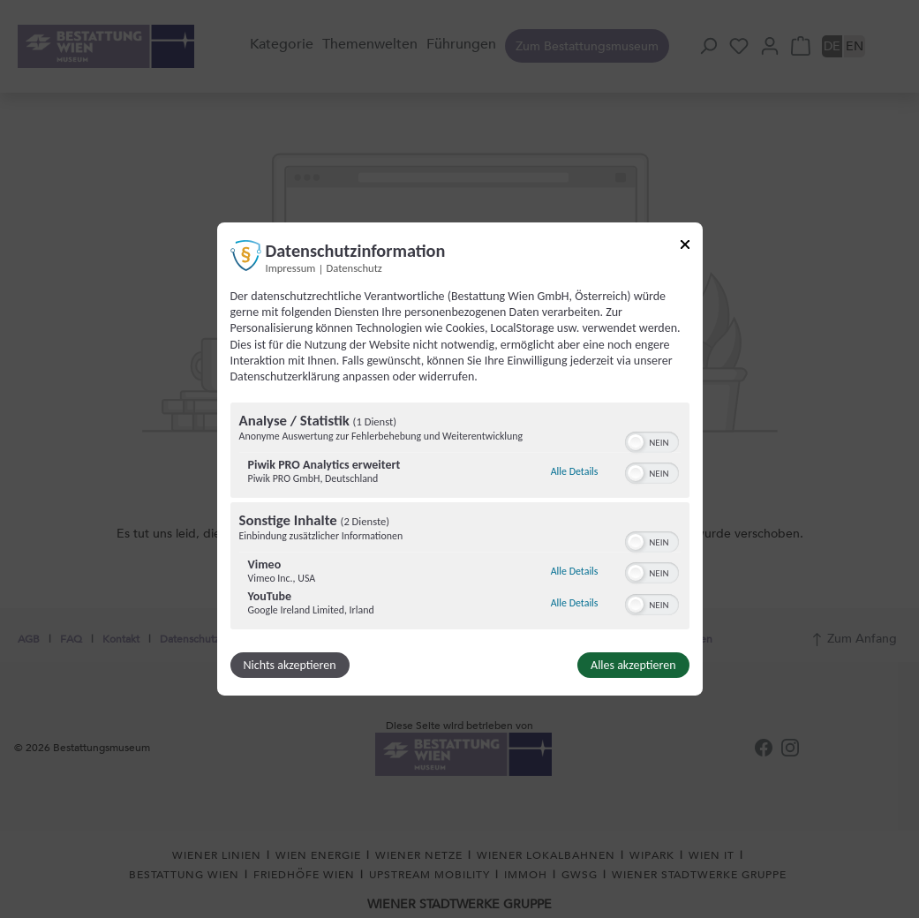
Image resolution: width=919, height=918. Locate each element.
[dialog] (460, 459)
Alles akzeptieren (633, 665)
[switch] (652, 440)
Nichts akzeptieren (290, 665)
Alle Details (575, 471)
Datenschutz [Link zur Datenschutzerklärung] (354, 268)
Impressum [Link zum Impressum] (291, 268)
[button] (636, 442)
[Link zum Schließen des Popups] (685, 247)
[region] (459, 518)
